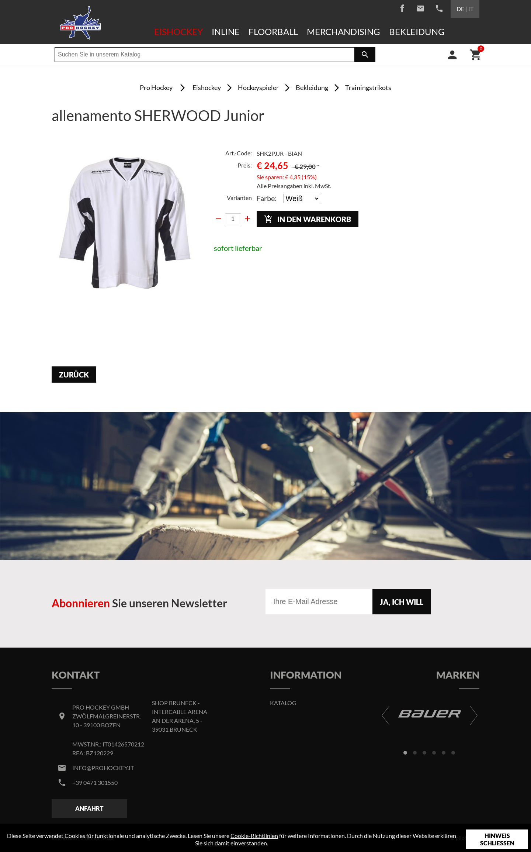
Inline (226, 31)
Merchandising (343, 31)
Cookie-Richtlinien (254, 835)
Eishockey (178, 31)
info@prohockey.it (103, 767)
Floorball (273, 31)
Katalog (283, 702)
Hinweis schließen (497, 839)
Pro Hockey (156, 87)
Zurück (74, 374)
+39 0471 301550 (95, 782)
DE (460, 8)
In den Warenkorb (307, 219)
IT (470, 8)
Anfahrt (89, 808)
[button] (405, 753)
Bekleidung (417, 31)
